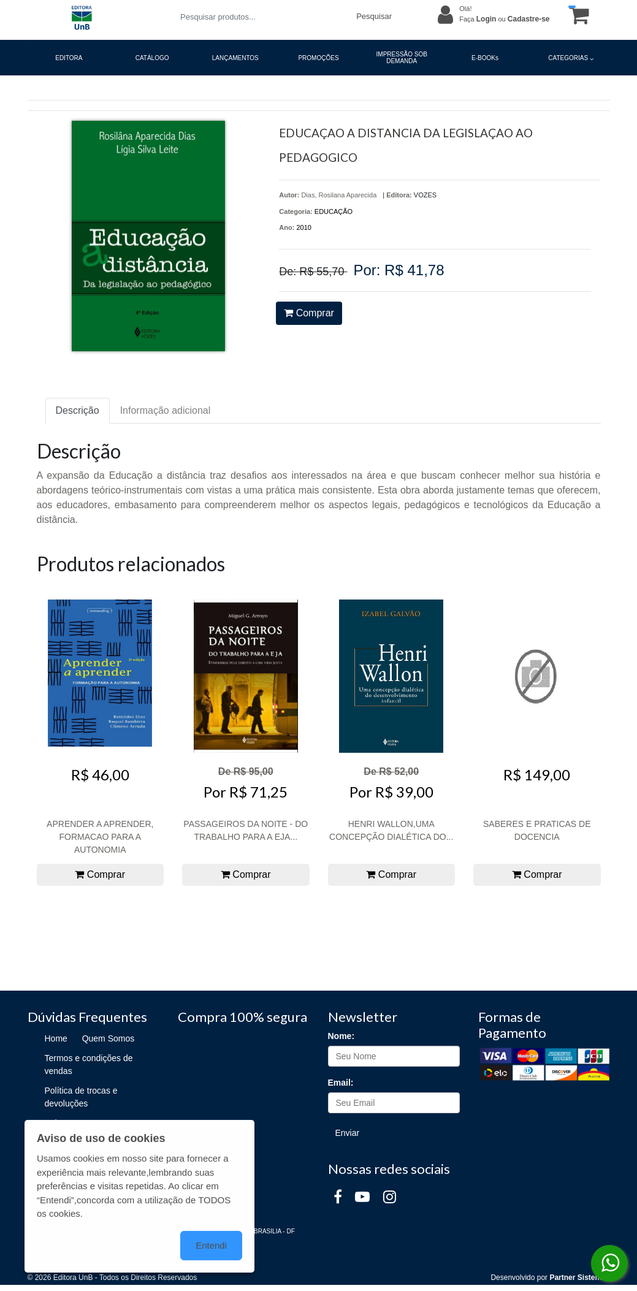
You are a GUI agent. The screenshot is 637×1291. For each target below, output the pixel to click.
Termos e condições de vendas (89, 1064)
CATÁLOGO (152, 58)
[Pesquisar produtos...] (261, 17)
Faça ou (504, 19)
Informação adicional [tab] (165, 410)
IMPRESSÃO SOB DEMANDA (401, 57)
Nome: (341, 1036)
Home (56, 1038)
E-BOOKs (484, 58)
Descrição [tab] (77, 410)
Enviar (347, 1133)
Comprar (309, 313)
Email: (341, 1082)
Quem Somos (108, 1038)
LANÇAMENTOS (235, 58)
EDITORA (68, 58)
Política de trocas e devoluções (81, 1097)
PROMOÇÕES (318, 58)
